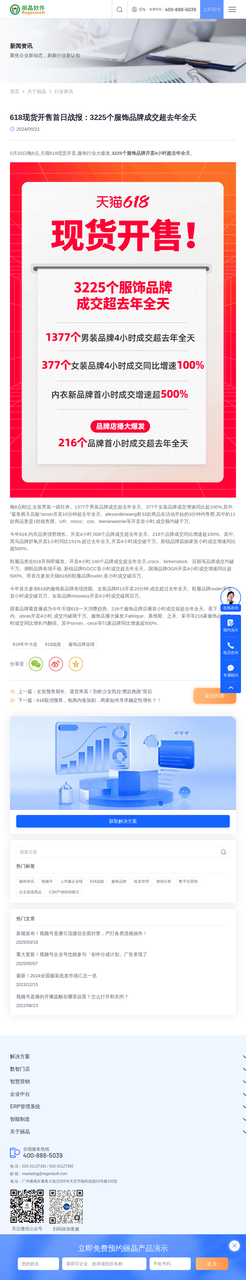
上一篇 (85, 691)
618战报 (97, 882)
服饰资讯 (26, 882)
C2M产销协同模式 (64, 892)
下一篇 (90, 700)
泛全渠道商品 (30, 892)
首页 (14, 91)
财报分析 (163, 882)
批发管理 (141, 882)
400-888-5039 (43, 1156)
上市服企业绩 (71, 882)
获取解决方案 (123, 821)
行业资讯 (63, 91)
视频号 (47, 882)
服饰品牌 (118, 882)
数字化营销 (188, 882)
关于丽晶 (36, 91)
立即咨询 (210, 9)
